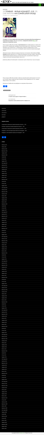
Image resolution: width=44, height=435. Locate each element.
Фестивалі (4, 114)
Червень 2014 (4, 295)
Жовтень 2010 (4, 383)
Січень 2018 (4, 208)
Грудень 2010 (4, 379)
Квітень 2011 (4, 371)
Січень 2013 (4, 330)
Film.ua (34, 40)
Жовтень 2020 (4, 148)
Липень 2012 (4, 342)
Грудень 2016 (4, 234)
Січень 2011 (4, 377)
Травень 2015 (4, 273)
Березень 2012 (4, 350)
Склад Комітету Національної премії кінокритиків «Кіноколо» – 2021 (14, 124)
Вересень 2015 (4, 265)
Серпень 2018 (4, 193)
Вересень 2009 (4, 403)
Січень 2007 (4, 418)
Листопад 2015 (4, 261)
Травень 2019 (4, 175)
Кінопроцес (5, 9)
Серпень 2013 (4, 316)
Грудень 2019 (4, 161)
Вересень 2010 (4, 385)
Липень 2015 (4, 269)
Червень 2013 (4, 320)
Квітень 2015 (4, 275)
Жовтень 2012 (4, 336)
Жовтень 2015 (4, 263)
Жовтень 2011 (4, 361)
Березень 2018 (4, 203)
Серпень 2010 (4, 387)
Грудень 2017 (4, 210)
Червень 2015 (4, 271)
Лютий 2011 (4, 375)
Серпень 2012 (4, 340)
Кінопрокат (4, 108)
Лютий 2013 (4, 328)
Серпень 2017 (4, 218)
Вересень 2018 (4, 191)
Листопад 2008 (4, 410)
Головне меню (42, 5)
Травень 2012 (4, 346)
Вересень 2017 (4, 216)
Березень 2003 (4, 424)
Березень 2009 (4, 408)
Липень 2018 (4, 195)
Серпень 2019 (4, 169)
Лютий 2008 (4, 414)
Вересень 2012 (4, 338)
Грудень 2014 (4, 283)
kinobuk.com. (21, 432)
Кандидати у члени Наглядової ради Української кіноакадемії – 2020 (14, 130)
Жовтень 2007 (4, 416)
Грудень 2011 (4, 357)
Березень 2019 (4, 179)
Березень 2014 (4, 301)
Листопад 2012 (4, 334)
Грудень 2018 (4, 185)
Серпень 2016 (4, 242)
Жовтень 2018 (4, 189)
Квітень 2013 (4, 324)
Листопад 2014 (4, 285)
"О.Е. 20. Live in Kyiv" (7, 90)
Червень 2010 (4, 391)
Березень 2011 (4, 373)
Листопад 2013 (4, 310)
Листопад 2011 (4, 359)
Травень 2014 (4, 297)
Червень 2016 (4, 246)
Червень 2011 (4, 367)
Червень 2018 (4, 197)
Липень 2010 (4, 389)
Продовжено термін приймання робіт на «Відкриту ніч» (22, 100)
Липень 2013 (4, 318)
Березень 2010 (4, 397)
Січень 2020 (4, 159)
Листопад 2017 (4, 212)
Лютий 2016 (4, 254)
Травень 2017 (4, 224)
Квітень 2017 (4, 226)
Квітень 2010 (4, 395)
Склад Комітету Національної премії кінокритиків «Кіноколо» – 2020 (14, 128)
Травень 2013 (4, 322)
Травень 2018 (4, 199)
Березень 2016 (4, 252)
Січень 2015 (4, 281)
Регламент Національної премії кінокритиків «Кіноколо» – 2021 (13, 126)
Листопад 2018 (4, 187)
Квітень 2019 (4, 177)
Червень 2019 (4, 173)
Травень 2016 (4, 248)
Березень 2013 (4, 326)
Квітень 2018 (4, 201)
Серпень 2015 (4, 267)
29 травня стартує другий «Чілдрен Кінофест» (22, 95)
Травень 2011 (4, 369)
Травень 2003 (4, 422)
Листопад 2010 (4, 381)
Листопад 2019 (4, 163)
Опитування (4, 112)
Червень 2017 (4, 222)
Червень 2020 (4, 152)
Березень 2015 (4, 277)
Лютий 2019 (4, 181)
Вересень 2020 (4, 150)
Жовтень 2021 (4, 144)
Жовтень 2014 (4, 287)
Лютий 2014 (4, 303)
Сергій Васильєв (14, 15)
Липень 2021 (4, 146)
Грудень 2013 (4, 308)
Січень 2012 (4, 354)
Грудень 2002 (4, 426)
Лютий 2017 (4, 230)
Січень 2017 (4, 232)
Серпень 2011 (4, 365)
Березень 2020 (4, 154)
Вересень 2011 (4, 363)
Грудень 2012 (4, 332)
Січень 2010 (4, 399)
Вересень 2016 (4, 240)
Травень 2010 (4, 393)
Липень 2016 (4, 244)
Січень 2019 (4, 183)
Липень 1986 (4, 428)
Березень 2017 (4, 228)
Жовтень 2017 (4, 214)
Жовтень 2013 (4, 312)
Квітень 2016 (4, 250)
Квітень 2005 (4, 420)
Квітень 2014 (4, 299)
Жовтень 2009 (4, 401)
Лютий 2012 (4, 352)
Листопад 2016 (4, 236)
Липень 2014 (4, 293)
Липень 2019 (4, 171)
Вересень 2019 (4, 167)
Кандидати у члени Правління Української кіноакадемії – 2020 (13, 132)
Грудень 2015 (4, 259)
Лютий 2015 (4, 279)
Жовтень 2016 (4, 238)
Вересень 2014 (4, 289)
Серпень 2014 (4, 291)
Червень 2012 (4, 344)
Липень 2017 (4, 220)
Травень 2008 (4, 412)
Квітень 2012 (4, 348)
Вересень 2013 (4, 314)
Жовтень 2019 (4, 165)
